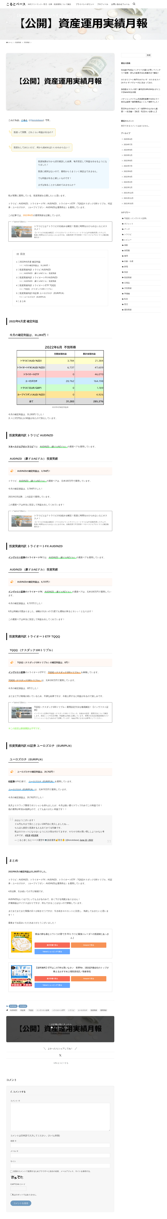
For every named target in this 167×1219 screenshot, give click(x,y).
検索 (149, 55)
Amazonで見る (71, 945)
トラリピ (71, 1004)
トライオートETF (58, 1004)
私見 (126, 301)
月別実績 (22, 22)
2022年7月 (128, 166)
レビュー (128, 241)
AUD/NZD (13, 1004)
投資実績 (13, 22)
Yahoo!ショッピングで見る (96, 945)
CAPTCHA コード (17, 1178)
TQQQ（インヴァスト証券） (136, 219)
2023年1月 (128, 155)
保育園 (127, 252)
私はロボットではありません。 (25, 1189)
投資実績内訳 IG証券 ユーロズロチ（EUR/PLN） (42, 293)
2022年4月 (128, 177)
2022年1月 (128, 188)
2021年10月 (129, 204)
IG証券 (22, 1004)
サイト (13, 1155)
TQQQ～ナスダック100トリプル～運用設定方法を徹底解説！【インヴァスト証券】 (71, 708)
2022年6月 (128, 172)
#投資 (27, 835)
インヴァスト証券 (43, 1004)
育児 (126, 306)
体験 (126, 246)
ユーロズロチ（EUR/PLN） (35, 297)
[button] (60, 1049)
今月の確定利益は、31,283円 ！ (37, 265)
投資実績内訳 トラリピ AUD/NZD (35, 270)
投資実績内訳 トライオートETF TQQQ (37, 285)
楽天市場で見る (46, 945)
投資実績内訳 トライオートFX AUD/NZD (38, 277)
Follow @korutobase (60, 1027)
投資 (126, 274)
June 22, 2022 (86, 840)
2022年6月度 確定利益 (29, 262)
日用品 (127, 284)
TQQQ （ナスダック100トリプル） (38, 289)
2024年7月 (128, 145)
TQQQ (31, 1004)
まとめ (22, 301)
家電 (126, 268)
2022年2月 (128, 183)
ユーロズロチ (82, 1004)
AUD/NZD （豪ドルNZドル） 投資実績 (40, 273)
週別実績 (128, 312)
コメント (15, 1095)
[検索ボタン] (134, 4)
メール (14, 1145)
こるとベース (16, 4)
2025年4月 (128, 139)
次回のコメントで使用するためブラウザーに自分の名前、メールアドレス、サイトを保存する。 (52, 1165)
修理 (126, 257)
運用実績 (103, 1004)
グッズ (127, 230)
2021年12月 (129, 194)
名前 (13, 1135)
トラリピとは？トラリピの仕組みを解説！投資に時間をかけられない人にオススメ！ (70, 227)
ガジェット (128, 225)
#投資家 (34, 835)
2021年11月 (129, 199)
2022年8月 (128, 161)
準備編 (127, 295)
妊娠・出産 (128, 263)
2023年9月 (128, 150)
